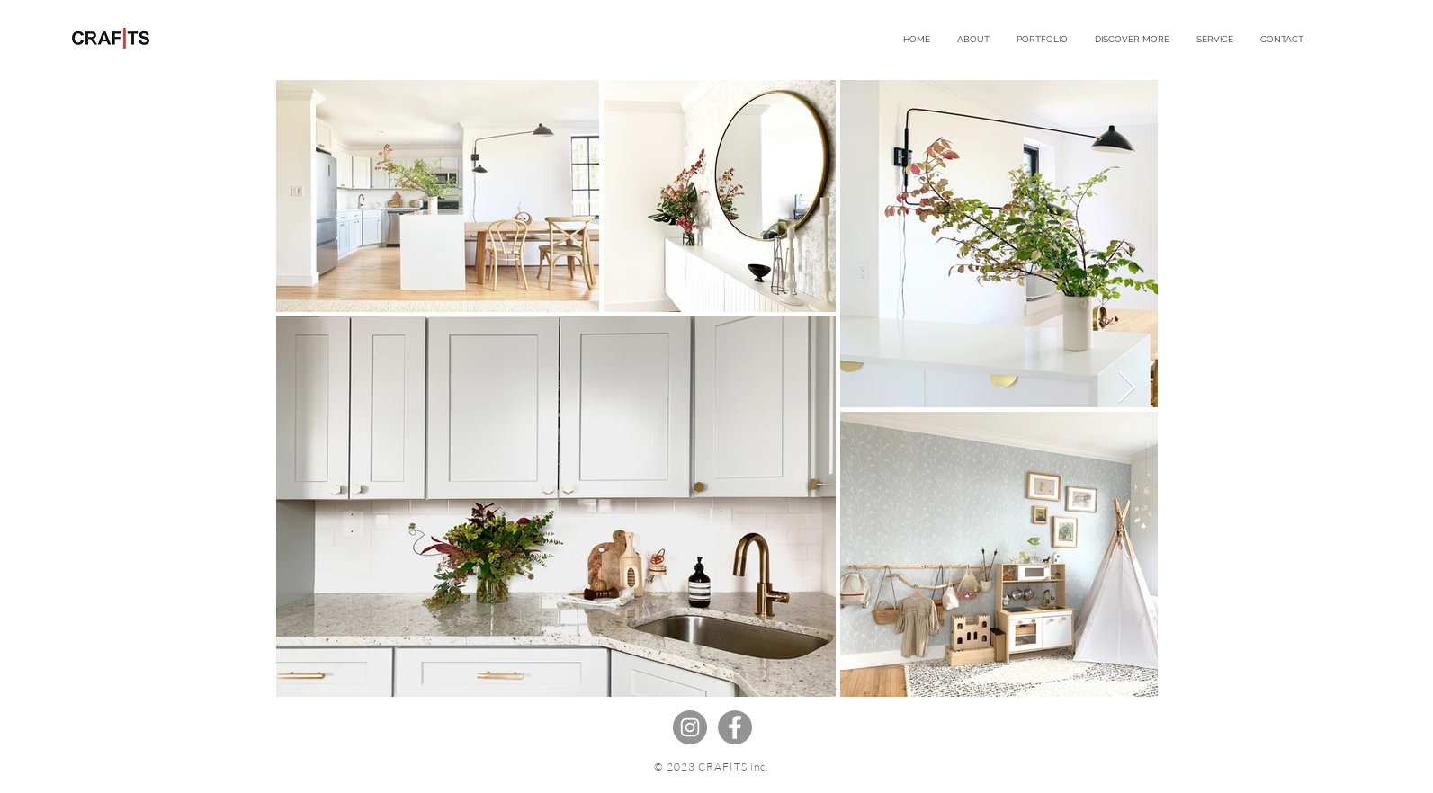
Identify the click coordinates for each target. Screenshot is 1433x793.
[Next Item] (1126, 387)
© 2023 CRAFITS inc (709, 766)
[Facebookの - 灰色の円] (735, 727)
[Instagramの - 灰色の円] (690, 727)
